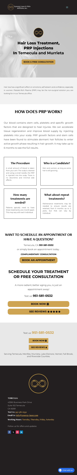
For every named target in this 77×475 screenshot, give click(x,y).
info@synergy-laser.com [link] (27, 415)
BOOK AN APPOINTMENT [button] (38, 260)
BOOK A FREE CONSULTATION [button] (38, 62)
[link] (19, 7)
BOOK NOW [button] (38, 303)
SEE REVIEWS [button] (38, 311)
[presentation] (67, 7)
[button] (9, 432)
